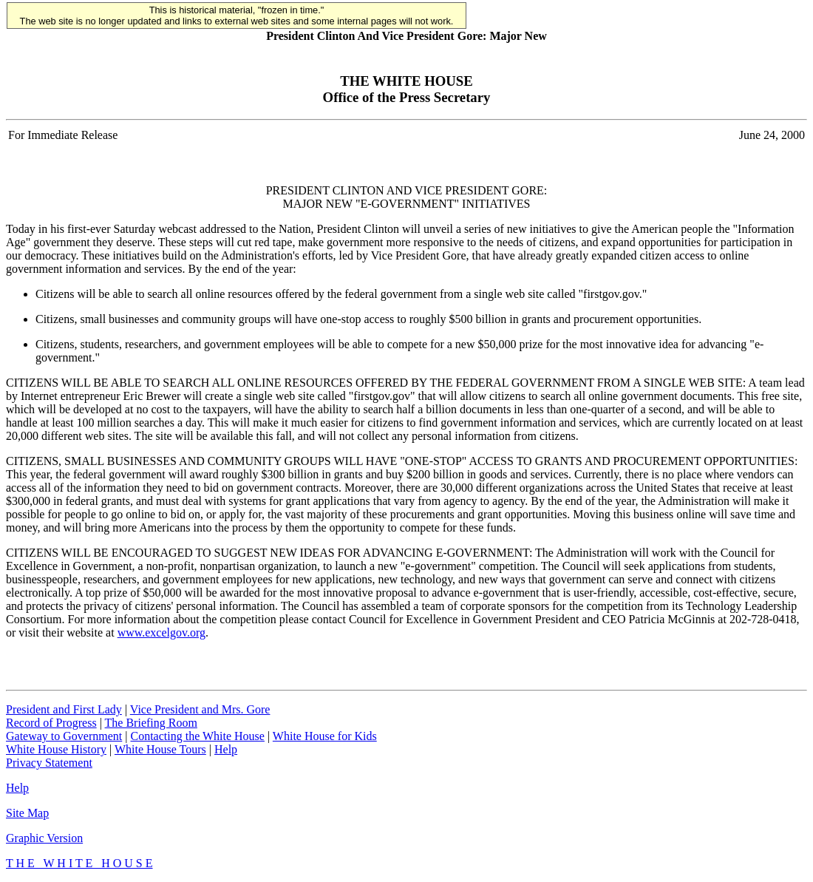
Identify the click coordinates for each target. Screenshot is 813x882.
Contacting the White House (197, 736)
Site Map (27, 813)
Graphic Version (44, 838)
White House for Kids (325, 736)
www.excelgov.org (161, 632)
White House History (56, 749)
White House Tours (160, 749)
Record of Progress (51, 722)
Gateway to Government (64, 736)
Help (225, 749)
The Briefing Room (151, 722)
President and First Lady (64, 709)
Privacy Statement (49, 762)
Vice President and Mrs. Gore (200, 709)
